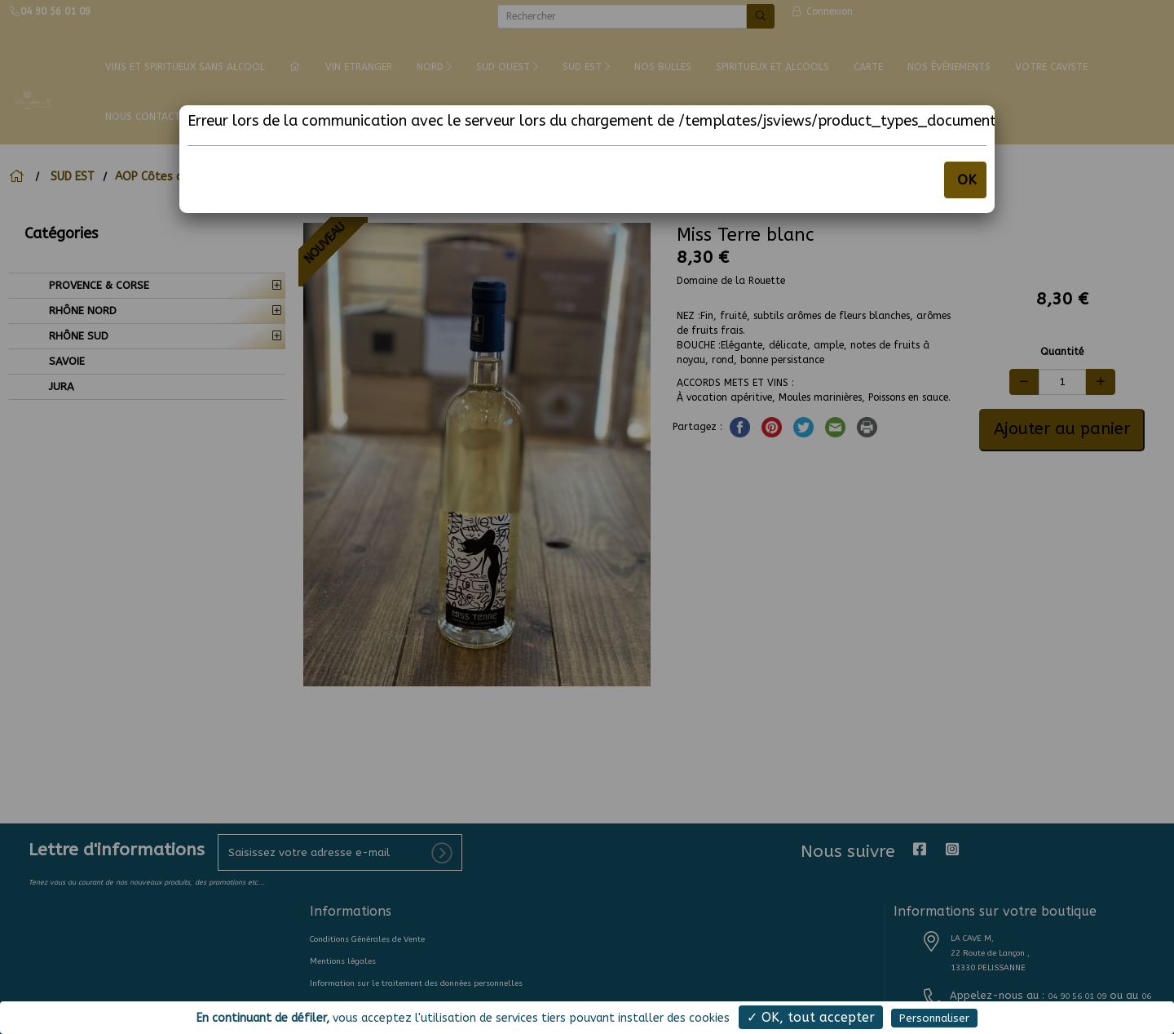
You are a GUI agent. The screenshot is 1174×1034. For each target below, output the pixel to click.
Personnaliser (934, 1018)
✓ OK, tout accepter (811, 1017)
